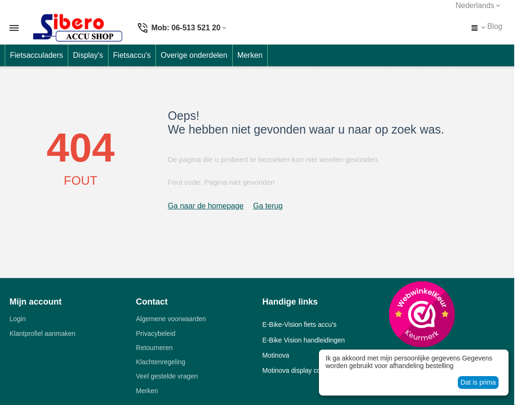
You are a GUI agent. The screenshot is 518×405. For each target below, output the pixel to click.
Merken (147, 391)
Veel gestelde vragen (167, 376)
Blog (494, 26)
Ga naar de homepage (206, 206)
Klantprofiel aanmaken (42, 333)
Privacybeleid (155, 333)
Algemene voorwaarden (171, 319)
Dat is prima (478, 382)
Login (17, 319)
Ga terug (267, 206)
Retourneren (154, 347)
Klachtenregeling (160, 362)
